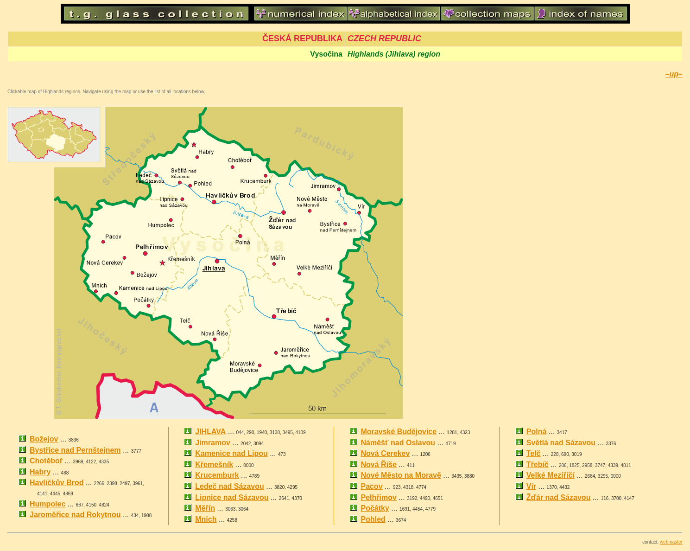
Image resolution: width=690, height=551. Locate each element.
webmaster (671, 542)
